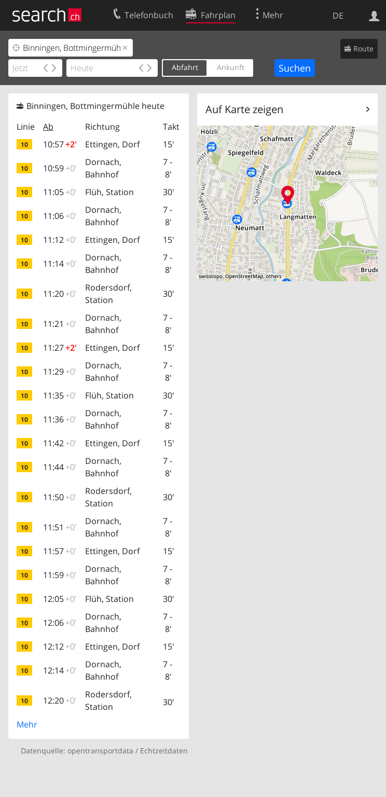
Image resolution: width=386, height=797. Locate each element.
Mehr (27, 724)
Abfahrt (185, 67)
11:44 (59, 467)
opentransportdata (100, 750)
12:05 (59, 598)
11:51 (59, 527)
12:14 (59, 670)
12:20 (59, 700)
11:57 (59, 551)
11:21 (59, 323)
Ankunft (230, 67)
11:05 (59, 192)
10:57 (60, 144)
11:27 (60, 347)
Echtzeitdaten (164, 750)
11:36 (59, 419)
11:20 (59, 293)
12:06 (59, 622)
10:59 (59, 168)
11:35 (59, 395)
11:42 (59, 443)
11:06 (59, 216)
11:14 (59, 263)
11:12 (59, 239)
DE (338, 15)
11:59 (59, 575)
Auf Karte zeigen (244, 109)
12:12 (59, 646)
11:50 (59, 497)
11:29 (59, 371)
